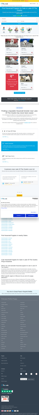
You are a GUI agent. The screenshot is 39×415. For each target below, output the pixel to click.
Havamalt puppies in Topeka (6, 221)
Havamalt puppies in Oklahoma (6, 244)
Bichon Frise (3, 308)
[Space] (4, 385)
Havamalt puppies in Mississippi (6, 251)
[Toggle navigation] (37, 3)
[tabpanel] (10, 180)
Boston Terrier (3, 310)
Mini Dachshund (22, 330)
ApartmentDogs (29, 29)
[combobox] (19, 19)
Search (19, 23)
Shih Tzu (2, 344)
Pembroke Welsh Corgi (23, 336)
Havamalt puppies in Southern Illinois (7, 224)
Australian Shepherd (4, 304)
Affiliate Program (4, 376)
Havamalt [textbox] (4, 18)
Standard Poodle (22, 346)
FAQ (21, 360)
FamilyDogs (10, 29)
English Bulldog (22, 316)
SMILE (28, 1)
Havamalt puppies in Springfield (6, 227)
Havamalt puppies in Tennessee (6, 247)
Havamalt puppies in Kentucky (6, 253)
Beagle (2, 306)
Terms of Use (11, 407)
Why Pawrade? (22, 358)
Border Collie (22, 308)
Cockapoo (21, 314)
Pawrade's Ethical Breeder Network (6, 408)
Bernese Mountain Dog (23, 306)
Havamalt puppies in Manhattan (6, 230)
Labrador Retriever (23, 326)
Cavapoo (21, 312)
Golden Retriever (22, 320)
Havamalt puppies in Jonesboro (6, 225)
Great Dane (22, 322)
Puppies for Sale (4, 358)
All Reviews (19, 195)
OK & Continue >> (31, 215)
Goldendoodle (3, 322)
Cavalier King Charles (4, 312)
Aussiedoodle (22, 302)
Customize (19, 215)
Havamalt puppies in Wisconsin (6, 250)
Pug (2, 340)
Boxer (21, 310)
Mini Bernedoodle (4, 330)
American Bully (3, 302)
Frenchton (21, 318)
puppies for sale (27, 122)
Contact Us (22, 363)
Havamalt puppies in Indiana (6, 245)
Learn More (6, 136)
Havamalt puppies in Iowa (5, 241)
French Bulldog (3, 318)
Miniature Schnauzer (23, 334)
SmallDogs (4, 29)
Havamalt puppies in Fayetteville (7, 219)
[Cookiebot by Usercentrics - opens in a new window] (33, 198)
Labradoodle (3, 326)
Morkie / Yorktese (4, 336)
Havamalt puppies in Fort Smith (6, 228)
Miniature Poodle (4, 334)
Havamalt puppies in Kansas (6, 242)
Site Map (21, 365)
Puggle (21, 340)
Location (24, 365)
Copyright (2, 407)
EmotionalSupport (16, 29)
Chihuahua (3, 314)
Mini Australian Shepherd (24, 332)
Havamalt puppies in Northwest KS (7, 222)
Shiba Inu (21, 342)
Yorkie (21, 348)
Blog (2, 373)
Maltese (2, 328)
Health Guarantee (4, 360)
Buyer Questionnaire (4, 363)
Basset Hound (22, 304)
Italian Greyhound (23, 324)
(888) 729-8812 (33, 3)
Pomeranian (3, 338)
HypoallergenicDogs (22, 29)
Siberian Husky (3, 346)
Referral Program (4, 381)
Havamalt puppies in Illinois (6, 239)
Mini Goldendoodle (4, 332)
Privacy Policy (7, 407)
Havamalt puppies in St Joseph (6, 218)
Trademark (15, 407)
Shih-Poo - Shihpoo (23, 344)
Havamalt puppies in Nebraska (6, 248)
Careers (2, 378)
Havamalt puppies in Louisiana (6, 254)
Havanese (2, 324)
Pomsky (21, 338)
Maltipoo (21, 328)
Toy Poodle (3, 348)
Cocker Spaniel (3, 316)
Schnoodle (3, 342)
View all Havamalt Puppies (19, 92)
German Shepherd (4, 320)
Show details (33, 212)
